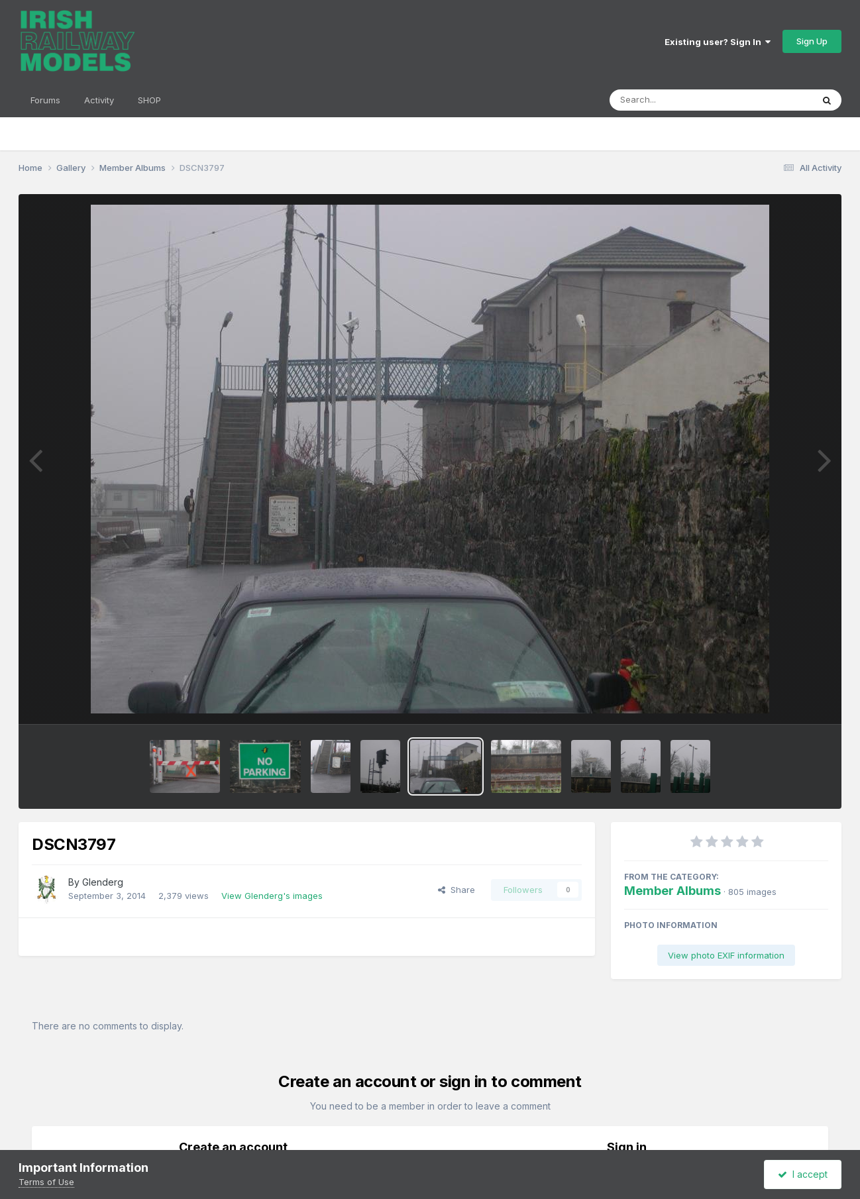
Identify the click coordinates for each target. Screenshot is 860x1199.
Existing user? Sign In (718, 41)
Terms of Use (46, 1181)
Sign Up (812, 41)
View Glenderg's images (272, 895)
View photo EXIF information (726, 955)
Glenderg (102, 882)
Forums (45, 100)
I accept (803, 1174)
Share (456, 889)
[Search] (675, 100)
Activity (99, 100)
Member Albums (672, 891)
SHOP (149, 100)
